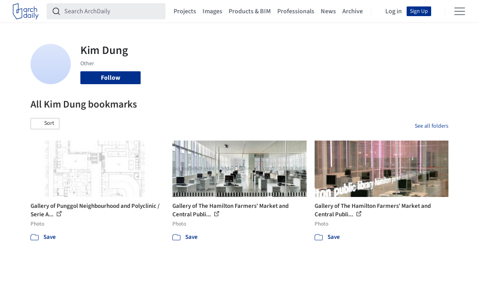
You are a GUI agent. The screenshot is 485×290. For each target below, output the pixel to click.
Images (212, 11)
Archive (352, 11)
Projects (185, 11)
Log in (393, 11)
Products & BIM (250, 11)
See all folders (431, 126)
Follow (110, 77)
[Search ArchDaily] (112, 11)
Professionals (295, 11)
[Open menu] (459, 11)
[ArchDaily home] (26, 11)
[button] (45, 123)
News (328, 11)
